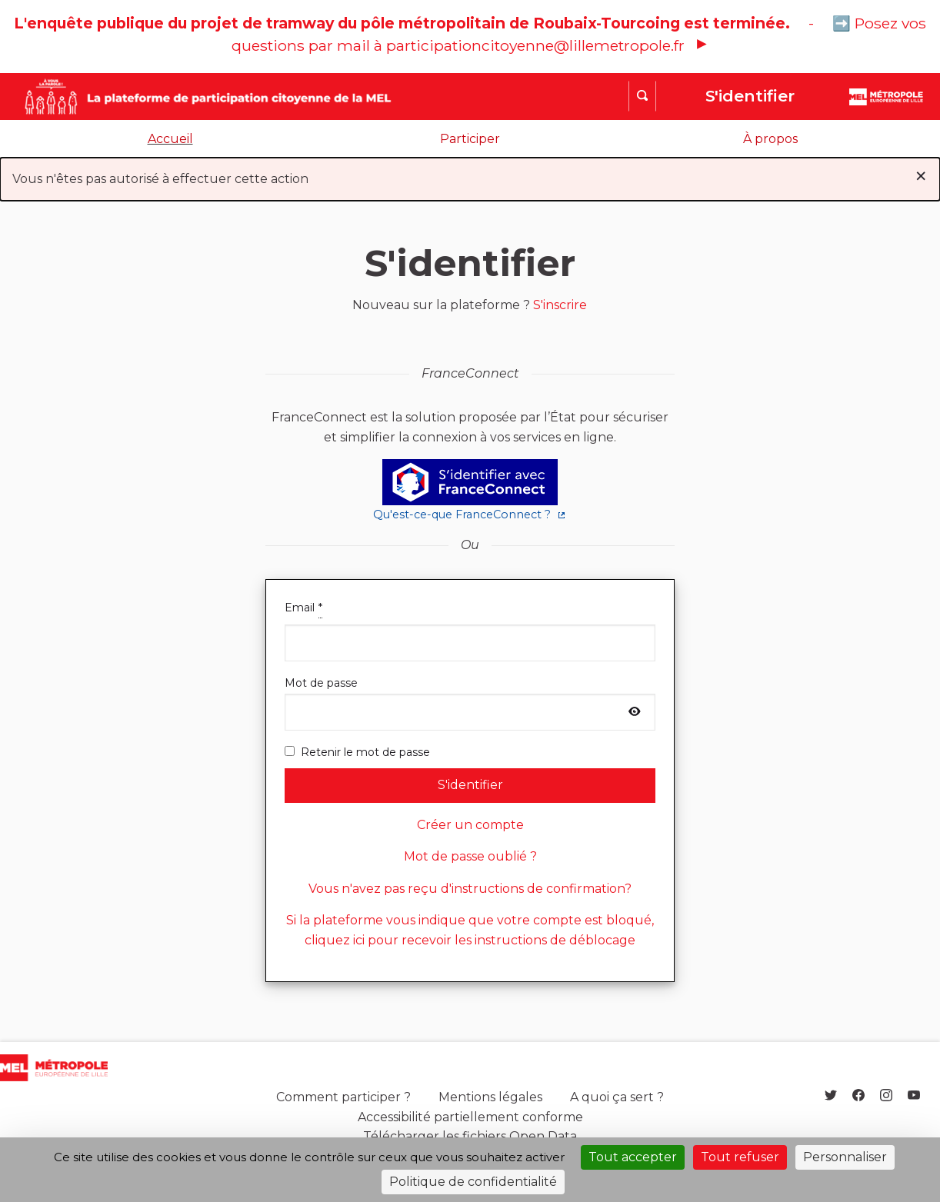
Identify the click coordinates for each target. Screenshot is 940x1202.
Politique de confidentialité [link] (473, 1181)
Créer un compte (470, 824)
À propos (770, 139)
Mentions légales (490, 1097)
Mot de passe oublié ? (470, 856)
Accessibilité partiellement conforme (470, 1117)
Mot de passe (470, 703)
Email (470, 629)
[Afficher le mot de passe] (635, 712)
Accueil (170, 139)
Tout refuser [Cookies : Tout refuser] (740, 1157)
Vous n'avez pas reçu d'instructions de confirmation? (470, 888)
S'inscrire (560, 305)
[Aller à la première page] (177, 96)
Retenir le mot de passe (357, 752)
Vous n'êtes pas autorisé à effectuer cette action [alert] (470, 176)
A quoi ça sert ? (617, 1097)
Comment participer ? (343, 1097)
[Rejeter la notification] (921, 176)
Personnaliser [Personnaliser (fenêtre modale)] (845, 1157)
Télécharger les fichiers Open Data (470, 1136)
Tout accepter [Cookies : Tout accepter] (632, 1157)
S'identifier (750, 95)
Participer (470, 139)
